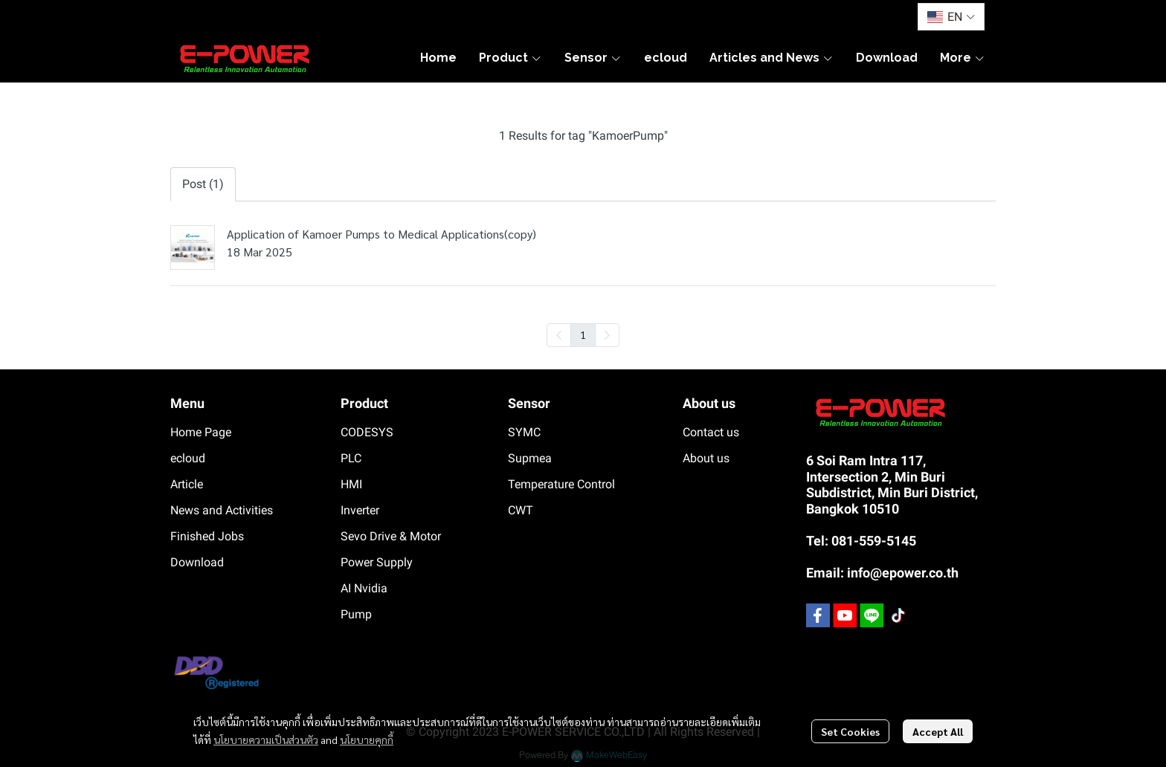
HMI (351, 484)
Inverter (360, 510)
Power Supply (377, 562)
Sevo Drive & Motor (391, 536)
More (962, 58)
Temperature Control (561, 484)
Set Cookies (850, 731)
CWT (520, 510)
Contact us (711, 432)
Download (197, 562)
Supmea (530, 458)
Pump (356, 614)
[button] (951, 16)
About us (706, 458)
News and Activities (221, 510)
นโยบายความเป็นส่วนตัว (265, 739)
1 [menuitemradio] (583, 334)
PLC (351, 458)
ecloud (187, 458)
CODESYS (367, 432)
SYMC (524, 432)
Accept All (937, 731)
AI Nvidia (364, 588)
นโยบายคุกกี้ (366, 739)
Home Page (200, 432)
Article (186, 484)
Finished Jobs (207, 536)
